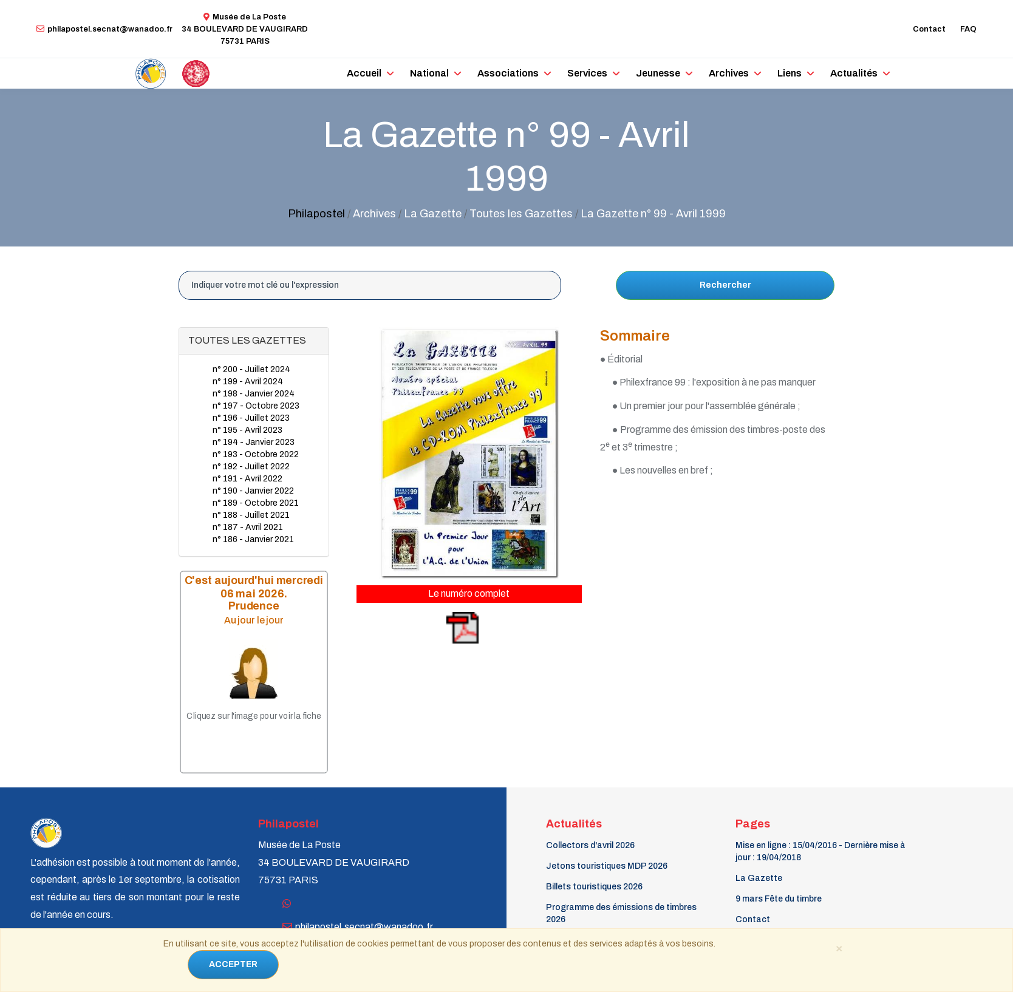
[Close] (838, 948)
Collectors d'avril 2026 (590, 845)
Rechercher (725, 285)
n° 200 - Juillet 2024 (251, 369)
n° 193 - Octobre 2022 (256, 454)
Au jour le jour (254, 619)
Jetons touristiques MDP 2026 (606, 866)
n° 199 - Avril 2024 (248, 381)
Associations (508, 73)
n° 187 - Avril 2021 (248, 527)
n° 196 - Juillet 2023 (251, 418)
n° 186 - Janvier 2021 (253, 539)
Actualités (854, 73)
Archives (729, 73)
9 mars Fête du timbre (778, 898)
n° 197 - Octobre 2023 (256, 405)
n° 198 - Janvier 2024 (254, 393)
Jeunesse (658, 73)
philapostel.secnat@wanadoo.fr (104, 29)
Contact (929, 29)
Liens (789, 73)
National (429, 73)
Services (587, 73)
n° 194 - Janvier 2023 (254, 442)
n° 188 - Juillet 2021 (251, 515)
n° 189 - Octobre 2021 (256, 503)
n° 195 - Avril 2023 (247, 430)
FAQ (968, 29)
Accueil (364, 73)
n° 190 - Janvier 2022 (253, 490)
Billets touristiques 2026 (594, 886)
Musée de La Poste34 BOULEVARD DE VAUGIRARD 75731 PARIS (245, 29)
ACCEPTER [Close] (233, 964)
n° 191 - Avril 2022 (247, 478)
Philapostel (316, 214)
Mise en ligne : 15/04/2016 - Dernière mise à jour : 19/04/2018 (820, 851)
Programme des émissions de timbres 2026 (621, 913)
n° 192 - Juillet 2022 (251, 466)
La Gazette (758, 878)
